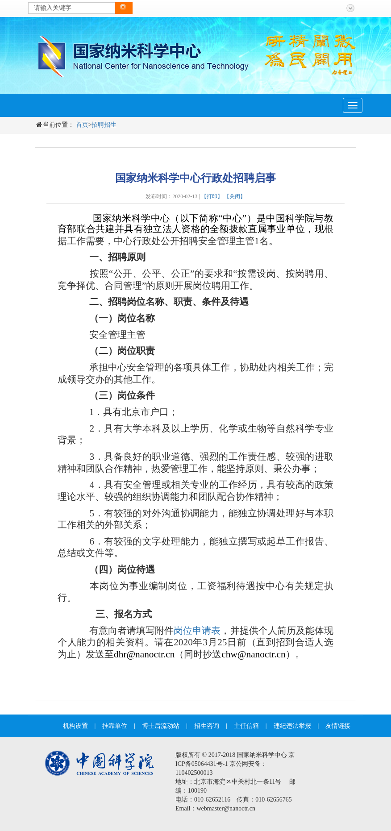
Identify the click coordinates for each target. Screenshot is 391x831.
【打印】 (212, 196)
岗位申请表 (197, 630)
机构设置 (75, 726)
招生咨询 (206, 726)
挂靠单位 (114, 726)
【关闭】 (234, 196)
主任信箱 (246, 726)
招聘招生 (104, 124)
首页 (82, 124)
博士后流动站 (160, 726)
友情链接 (337, 726)
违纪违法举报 (292, 726)
